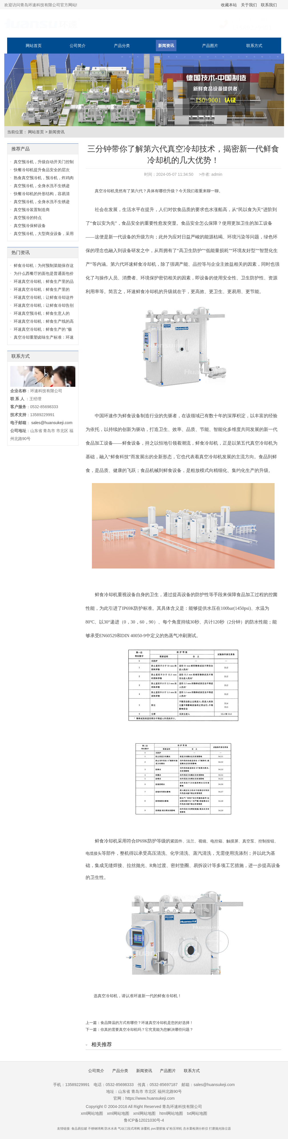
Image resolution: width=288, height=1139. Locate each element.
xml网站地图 (92, 1113)
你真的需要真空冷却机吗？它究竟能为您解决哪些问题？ (146, 1029)
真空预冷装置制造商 (32, 209)
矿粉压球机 (174, 1128)
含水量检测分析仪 (195, 1128)
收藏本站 (229, 5)
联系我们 (269, 5)
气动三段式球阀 (129, 1128)
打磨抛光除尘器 (220, 1128)
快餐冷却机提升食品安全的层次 (42, 169)
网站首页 (34, 45)
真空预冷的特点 (28, 217)
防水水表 (110, 1128)
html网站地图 (171, 1113)
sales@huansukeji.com (51, 422)
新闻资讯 (166, 45)
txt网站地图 (197, 1113)
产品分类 (122, 45)
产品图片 (210, 45)
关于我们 (249, 5)
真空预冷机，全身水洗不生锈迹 (42, 185)
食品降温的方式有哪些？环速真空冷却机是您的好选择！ (146, 1023)
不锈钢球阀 (96, 1128)
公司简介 (78, 45)
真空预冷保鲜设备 (30, 225)
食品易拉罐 (79, 1128)
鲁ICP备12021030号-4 (144, 1120)
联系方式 (254, 45)
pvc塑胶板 (158, 1128)
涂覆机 (145, 1128)
